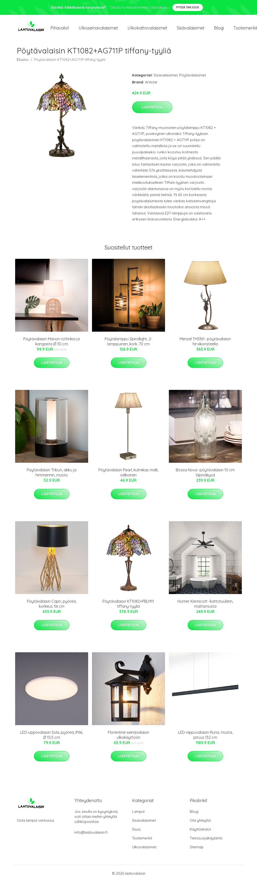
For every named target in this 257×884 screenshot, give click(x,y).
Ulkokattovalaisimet (147, 29)
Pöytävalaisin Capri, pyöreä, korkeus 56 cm (51, 606)
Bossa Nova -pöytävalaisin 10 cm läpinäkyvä (205, 475)
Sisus (136, 831)
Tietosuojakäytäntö (206, 840)
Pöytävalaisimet (192, 77)
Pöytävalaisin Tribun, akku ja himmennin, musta (51, 475)
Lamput (138, 814)
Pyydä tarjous (187, 7)
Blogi (219, 29)
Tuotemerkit (142, 840)
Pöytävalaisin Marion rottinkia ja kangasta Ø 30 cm (51, 344)
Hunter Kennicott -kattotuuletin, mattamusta (205, 606)
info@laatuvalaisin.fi (91, 834)
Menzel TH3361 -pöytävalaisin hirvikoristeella (205, 344)
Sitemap (196, 849)
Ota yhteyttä (200, 822)
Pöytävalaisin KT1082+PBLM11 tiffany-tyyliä (128, 606)
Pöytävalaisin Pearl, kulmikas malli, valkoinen (128, 475)
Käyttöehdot (200, 831)
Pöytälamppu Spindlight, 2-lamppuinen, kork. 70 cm (128, 344)
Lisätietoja (152, 109)
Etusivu (22, 62)
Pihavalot (59, 29)
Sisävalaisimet (190, 29)
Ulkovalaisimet (144, 849)
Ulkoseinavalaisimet (98, 29)
